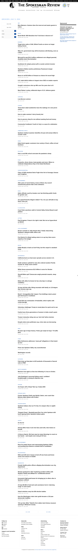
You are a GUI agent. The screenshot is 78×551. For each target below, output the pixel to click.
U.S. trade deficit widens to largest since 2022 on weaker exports (38, 80)
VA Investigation (21, 10)
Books (19, 33)
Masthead (43, 531)
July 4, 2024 (9, 27)
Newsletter (4, 528)
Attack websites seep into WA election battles (32, 491)
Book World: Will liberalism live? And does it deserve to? (35, 35)
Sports (19, 420)
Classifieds (43, 525)
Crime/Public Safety (23, 130)
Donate (3, 533)
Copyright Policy (54, 549)
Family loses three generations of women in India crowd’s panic (37, 312)
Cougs (38, 10)
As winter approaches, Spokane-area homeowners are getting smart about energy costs (67, 37)
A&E (19, 23)
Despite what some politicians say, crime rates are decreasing (37, 322)
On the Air (21, 422)
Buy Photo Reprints (5, 536)
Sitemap (22, 530)
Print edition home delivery (26, 522)
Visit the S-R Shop (5, 534)
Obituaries (43, 527)
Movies (19, 245)
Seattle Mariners (22, 369)
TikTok (4, 525)
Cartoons (20, 96)
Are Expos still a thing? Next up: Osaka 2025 (31, 387)
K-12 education (21, 207)
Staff (42, 533)
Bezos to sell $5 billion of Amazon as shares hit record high (36, 75)
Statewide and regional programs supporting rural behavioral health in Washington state (67, 28)
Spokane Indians (22, 403)
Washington (21, 463)
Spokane (20, 384)
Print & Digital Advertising (45, 524)
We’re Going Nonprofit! (48, 10)
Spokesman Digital (44, 522)
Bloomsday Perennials (30, 10)
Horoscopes (43, 545)
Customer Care (24, 528)
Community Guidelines (38, 549)
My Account (23, 538)
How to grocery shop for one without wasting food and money (37, 119)
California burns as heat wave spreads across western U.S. (36, 258)
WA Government (22, 442)
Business (20, 42)
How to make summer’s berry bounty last (30, 114)
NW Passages (57, 10)
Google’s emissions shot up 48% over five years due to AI (35, 85)
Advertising (44, 521)
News (19, 328)
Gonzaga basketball (23, 170)
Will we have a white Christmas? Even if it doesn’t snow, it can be (68, 34)
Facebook (4, 522)
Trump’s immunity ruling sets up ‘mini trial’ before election (36, 317)
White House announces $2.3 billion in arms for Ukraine (35, 269)
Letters (20, 218)
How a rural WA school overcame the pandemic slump (34, 153)
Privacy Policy (49, 549)
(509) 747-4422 (63, 533)
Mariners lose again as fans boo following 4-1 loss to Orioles (36, 371)
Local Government (22, 228)
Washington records (24, 352)
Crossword (43, 543)
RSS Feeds (43, 540)
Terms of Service (44, 549)
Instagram (4, 524)
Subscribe (23, 537)
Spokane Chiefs (21, 393)
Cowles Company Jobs (45, 534)
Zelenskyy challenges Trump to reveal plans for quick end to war (38, 307)
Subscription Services (25, 533)
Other (19, 338)
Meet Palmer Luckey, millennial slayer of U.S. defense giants (36, 90)
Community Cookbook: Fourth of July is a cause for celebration (37, 124)
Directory (23, 531)
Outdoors (20, 359)
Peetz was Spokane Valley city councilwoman (32, 347)
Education (20, 151)
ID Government (21, 180)
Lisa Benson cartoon (24, 99)
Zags (41, 10)
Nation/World (21, 255)
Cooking (20, 105)
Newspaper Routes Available (26, 524)
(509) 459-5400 (63, 537)
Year (3, 30)
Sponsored (63, 23)
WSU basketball (22, 452)
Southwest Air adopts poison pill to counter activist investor (36, 64)
